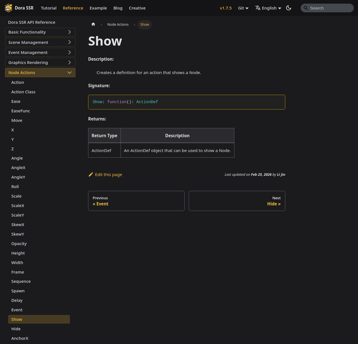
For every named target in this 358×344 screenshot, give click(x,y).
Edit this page (105, 174)
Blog (118, 8)
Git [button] (241, 8)
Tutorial (48, 8)
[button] (40, 32)
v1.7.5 (226, 8)
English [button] (266, 8)
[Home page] (93, 24)
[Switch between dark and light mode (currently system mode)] (288, 8)
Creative (137, 8)
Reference (73, 8)
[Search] (327, 8)
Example (98, 8)
